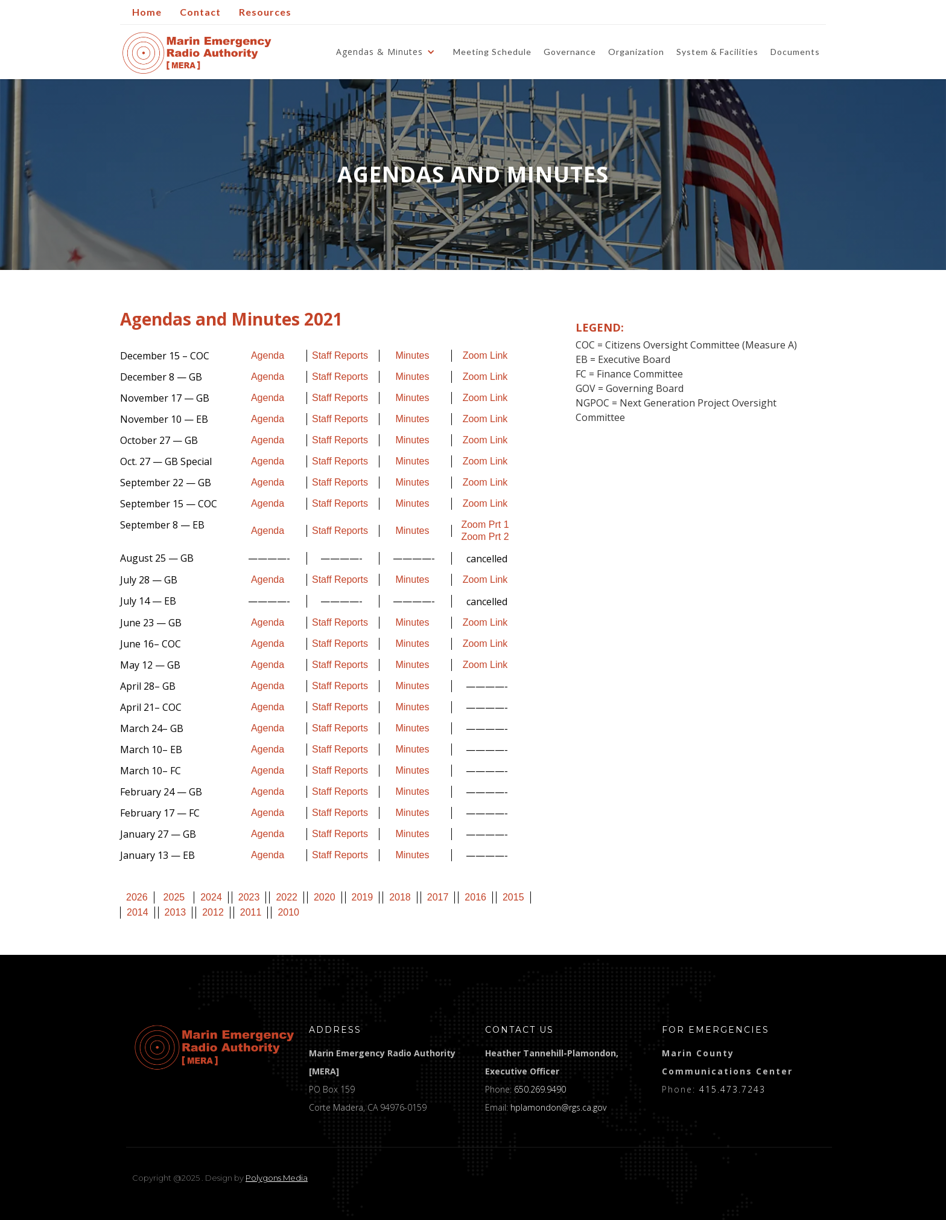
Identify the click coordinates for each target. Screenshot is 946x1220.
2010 (288, 912)
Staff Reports (340, 355)
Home (147, 12)
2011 (251, 912)
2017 (438, 897)
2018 (400, 897)
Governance (570, 52)
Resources (265, 12)
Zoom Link (485, 355)
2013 (175, 912)
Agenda (267, 355)
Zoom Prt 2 (485, 536)
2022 (286, 897)
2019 (362, 897)
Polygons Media (277, 1178)
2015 (513, 897)
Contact (200, 12)
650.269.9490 (540, 1089)
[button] (388, 52)
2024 (211, 897)
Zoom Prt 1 (485, 524)
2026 (137, 897)
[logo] (214, 1047)
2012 (213, 912)
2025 (174, 897)
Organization (636, 52)
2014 (137, 912)
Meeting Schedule (492, 52)
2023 (249, 897)
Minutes (412, 355)
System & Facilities (717, 52)
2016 (475, 897)
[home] (197, 53)
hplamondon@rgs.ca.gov (558, 1107)
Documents (795, 52)
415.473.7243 (732, 1089)
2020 (324, 897)
